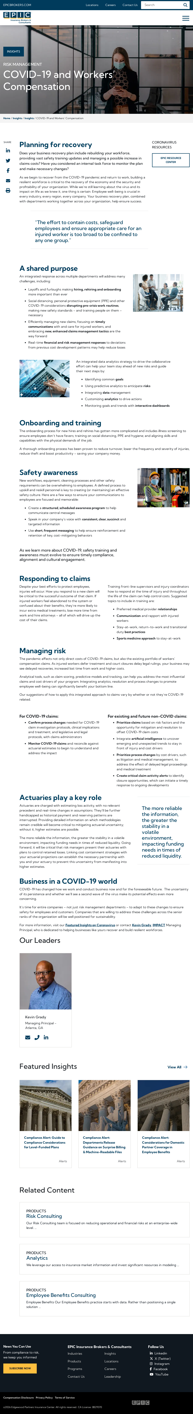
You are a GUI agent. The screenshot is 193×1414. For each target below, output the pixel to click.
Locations (92, 5)
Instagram (160, 1364)
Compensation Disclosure (18, 1397)
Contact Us (130, 5)
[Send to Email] (8, 180)
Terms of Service (65, 1397)
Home (6, 118)
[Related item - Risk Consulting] (104, 1219)
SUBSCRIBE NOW (20, 1368)
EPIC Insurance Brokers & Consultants (99, 1346)
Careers (110, 5)
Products (74, 1361)
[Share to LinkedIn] (8, 150)
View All (174, 1067)
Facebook (159, 1369)
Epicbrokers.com (17, 5)
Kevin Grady (141, 925)
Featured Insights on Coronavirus (90, 925)
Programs (75, 1369)
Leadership (112, 1377)
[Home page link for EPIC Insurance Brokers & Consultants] (17, 17)
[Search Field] (165, 5)
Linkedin (158, 1353)
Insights (17, 118)
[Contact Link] (27, 1038)
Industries (75, 1354)
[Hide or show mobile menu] (185, 17)
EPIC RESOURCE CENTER (171, 160)
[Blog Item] (45, 1124)
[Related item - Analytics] (104, 1259)
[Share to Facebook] (8, 170)
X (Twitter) (160, 1359)
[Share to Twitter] (8, 160)
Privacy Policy (44, 1397)
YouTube (159, 1374)
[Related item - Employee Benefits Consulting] (104, 1298)
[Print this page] (8, 190)
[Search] (185, 5)
